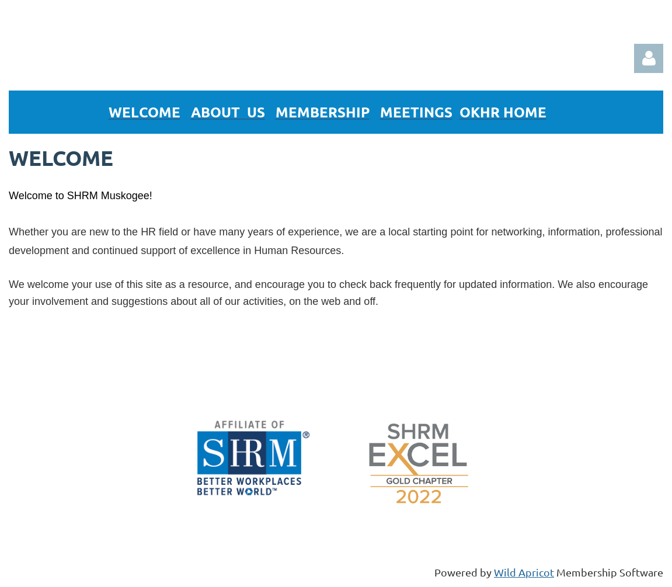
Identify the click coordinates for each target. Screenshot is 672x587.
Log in (648, 58)
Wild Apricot (524, 572)
